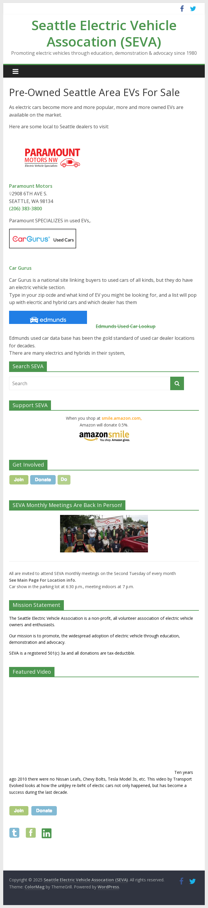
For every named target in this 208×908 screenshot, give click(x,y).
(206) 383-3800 (25, 208)
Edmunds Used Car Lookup (126, 326)
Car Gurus (20, 268)
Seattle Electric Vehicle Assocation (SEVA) (104, 33)
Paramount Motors (30, 186)
